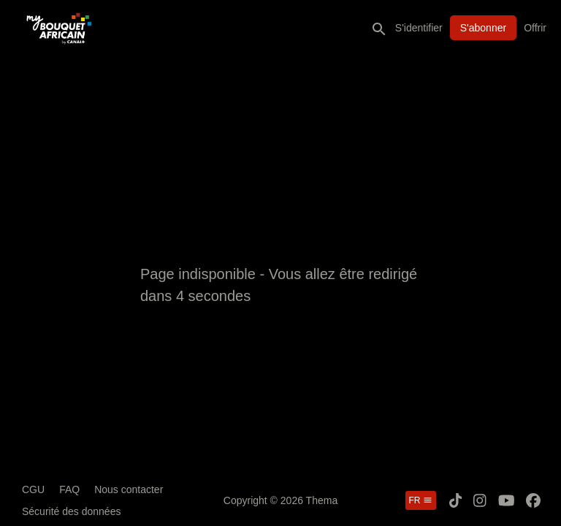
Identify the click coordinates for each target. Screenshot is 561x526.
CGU (33, 489)
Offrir (535, 28)
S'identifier (419, 28)
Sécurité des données (71, 511)
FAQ (69, 489)
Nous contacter (128, 489)
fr (420, 500)
